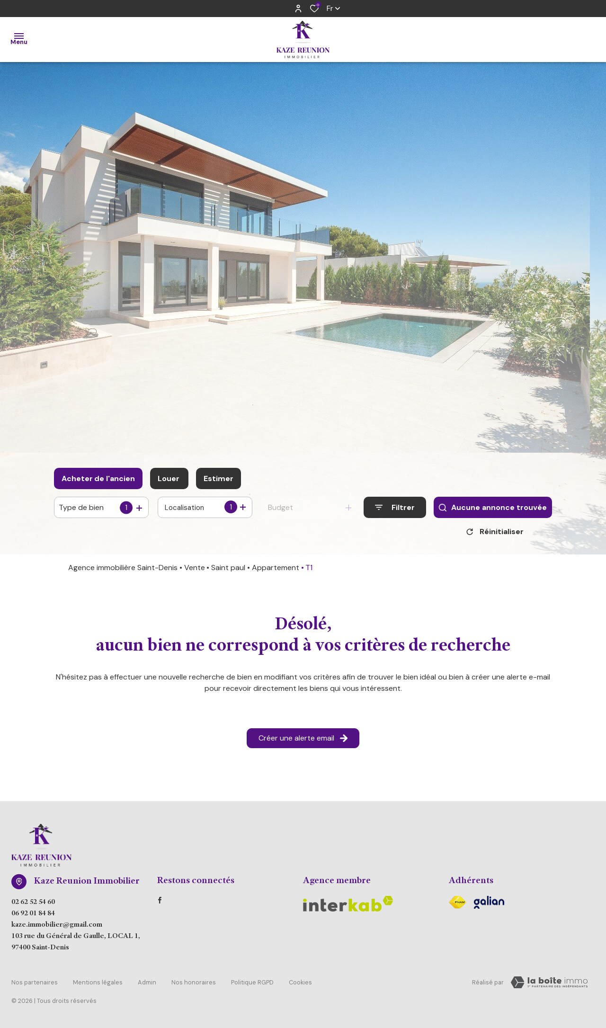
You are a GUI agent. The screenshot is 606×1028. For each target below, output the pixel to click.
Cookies (300, 984)
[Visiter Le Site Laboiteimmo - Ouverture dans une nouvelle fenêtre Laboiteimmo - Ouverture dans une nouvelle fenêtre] (549, 986)
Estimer (218, 478)
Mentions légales (98, 984)
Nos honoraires (193, 984)
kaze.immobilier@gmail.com (56, 928)
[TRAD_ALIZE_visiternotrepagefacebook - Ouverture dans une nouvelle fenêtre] (159, 903)
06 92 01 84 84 (33, 917)
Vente (194, 571)
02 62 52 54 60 (33, 906)
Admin (147, 984)
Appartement (275, 571)
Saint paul (228, 571)
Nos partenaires (34, 984)
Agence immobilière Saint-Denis (123, 571)
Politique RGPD (252, 984)
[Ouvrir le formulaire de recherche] (395, 507)
